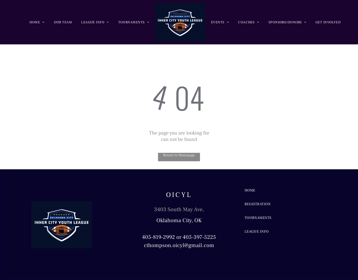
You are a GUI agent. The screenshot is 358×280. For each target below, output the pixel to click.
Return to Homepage (179, 155)
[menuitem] (37, 22)
